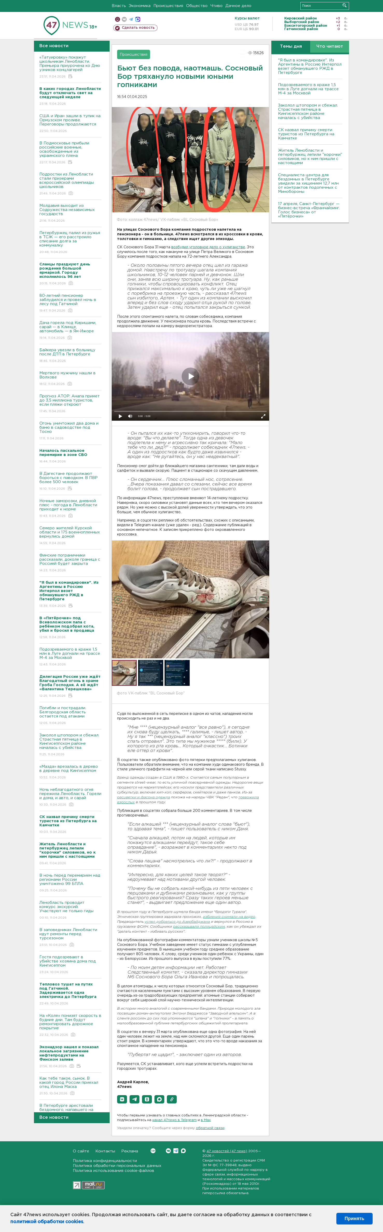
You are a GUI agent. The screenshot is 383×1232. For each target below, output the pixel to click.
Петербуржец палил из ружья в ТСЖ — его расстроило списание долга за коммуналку (70, 242)
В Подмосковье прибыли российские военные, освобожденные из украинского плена (70, 153)
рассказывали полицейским (199, 926)
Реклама (129, 1151)
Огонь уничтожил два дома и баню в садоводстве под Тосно (70, 431)
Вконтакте (153, 1150)
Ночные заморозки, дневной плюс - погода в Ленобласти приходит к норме (70, 508)
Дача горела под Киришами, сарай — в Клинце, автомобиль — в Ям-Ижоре (70, 330)
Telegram (175, 1150)
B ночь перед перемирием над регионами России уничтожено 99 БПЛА (70, 883)
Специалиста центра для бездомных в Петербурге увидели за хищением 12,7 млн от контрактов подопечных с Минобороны (308, 183)
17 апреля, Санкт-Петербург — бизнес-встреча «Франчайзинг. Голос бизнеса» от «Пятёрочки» (309, 210)
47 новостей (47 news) (227, 1151)
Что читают (329, 46)
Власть (119, 6)
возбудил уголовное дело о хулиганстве (208, 247)
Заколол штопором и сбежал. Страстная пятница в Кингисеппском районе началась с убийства (70, 745)
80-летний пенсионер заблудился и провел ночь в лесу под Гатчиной (70, 303)
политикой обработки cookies (46, 1222)
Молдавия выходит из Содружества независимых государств (70, 213)
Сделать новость (138, 27)
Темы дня (291, 46)
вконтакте (124, 19)
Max (183, 1150)
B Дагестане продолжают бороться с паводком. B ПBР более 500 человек (70, 481)
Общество (197, 6)
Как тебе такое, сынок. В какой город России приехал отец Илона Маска (70, 1086)
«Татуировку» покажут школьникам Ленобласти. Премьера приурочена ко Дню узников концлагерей (70, 67)
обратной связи (210, 1128)
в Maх (206, 1120)
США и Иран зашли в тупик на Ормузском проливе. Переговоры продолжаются (70, 123)
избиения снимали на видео (229, 917)
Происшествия (168, 6)
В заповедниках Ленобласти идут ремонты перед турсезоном (70, 937)
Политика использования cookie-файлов (113, 1170)
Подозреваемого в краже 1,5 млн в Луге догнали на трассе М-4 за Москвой (70, 657)
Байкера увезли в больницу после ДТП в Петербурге (70, 355)
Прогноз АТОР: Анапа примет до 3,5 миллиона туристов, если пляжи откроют (70, 404)
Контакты (105, 1151)
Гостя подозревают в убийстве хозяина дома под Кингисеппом (70, 964)
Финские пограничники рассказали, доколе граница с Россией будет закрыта (70, 563)
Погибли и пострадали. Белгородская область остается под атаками (70, 715)
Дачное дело (238, 6)
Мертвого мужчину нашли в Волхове (70, 378)
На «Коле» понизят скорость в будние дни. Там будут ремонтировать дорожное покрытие (70, 1025)
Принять (354, 1218)
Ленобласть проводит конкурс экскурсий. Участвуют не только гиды (70, 910)
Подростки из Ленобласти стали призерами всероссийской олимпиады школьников (70, 184)
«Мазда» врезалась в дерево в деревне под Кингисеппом (70, 772)
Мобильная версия (117, 19)
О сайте (81, 1151)
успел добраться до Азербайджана (177, 922)
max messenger (137, 19)
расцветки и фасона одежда (143, 797)
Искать (344, 5)
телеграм (131, 19)
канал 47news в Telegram (174, 1120)
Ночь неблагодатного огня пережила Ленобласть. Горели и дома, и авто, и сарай (70, 797)
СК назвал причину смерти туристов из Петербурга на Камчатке (306, 134)
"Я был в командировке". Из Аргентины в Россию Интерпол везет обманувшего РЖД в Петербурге (310, 66)
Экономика (140, 6)
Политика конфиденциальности (105, 1161)
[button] (122, 1099)
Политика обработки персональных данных (117, 1165)
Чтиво (216, 6)
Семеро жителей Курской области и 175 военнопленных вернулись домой (70, 535)
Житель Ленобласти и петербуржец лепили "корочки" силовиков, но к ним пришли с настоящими (310, 157)
